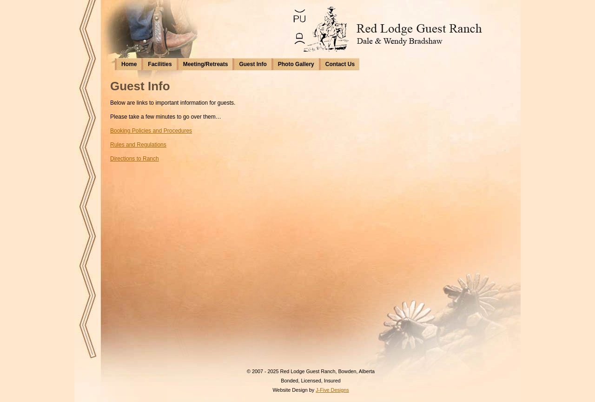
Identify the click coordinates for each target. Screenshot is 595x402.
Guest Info (252, 64)
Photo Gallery (296, 64)
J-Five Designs (332, 390)
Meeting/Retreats (205, 64)
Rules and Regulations (138, 144)
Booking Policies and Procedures (151, 130)
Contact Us (340, 64)
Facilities (160, 64)
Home (129, 64)
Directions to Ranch (134, 158)
